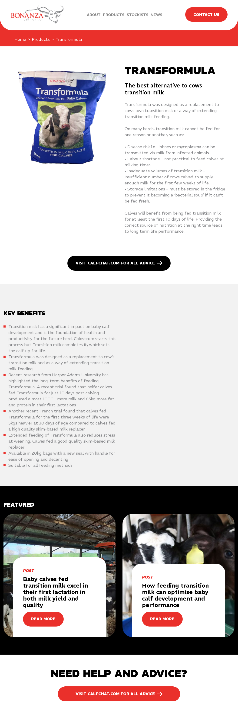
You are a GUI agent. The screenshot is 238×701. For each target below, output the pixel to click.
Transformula (69, 39)
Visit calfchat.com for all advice (115, 263)
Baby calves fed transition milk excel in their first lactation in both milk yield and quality (55, 592)
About (93, 14)
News (156, 14)
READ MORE (43, 619)
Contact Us (206, 14)
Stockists (137, 14)
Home (20, 39)
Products (113, 14)
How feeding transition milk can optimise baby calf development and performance (175, 595)
